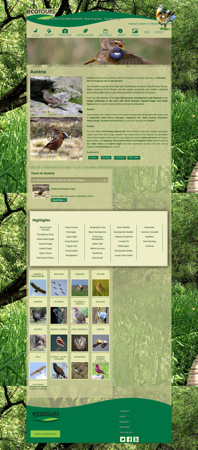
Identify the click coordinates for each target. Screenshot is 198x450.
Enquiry (93, 157)
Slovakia (58, 302)
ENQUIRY (124, 422)
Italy (38, 357)
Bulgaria (59, 274)
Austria (38, 329)
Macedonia (79, 357)
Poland (101, 274)
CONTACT (125, 411)
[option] (99, 51)
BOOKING (125, 427)
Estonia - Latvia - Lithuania (59, 358)
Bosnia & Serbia (59, 329)
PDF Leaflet (133, 157)
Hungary (79, 274)
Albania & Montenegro (38, 275)
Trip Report (120, 157)
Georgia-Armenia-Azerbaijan (100, 359)
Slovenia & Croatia (79, 303)
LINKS (123, 416)
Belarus (100, 302)
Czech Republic (80, 329)
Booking (106, 157)
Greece (101, 329)
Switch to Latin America (45, 434)
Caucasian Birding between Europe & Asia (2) (38, 387)
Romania (38, 302)
